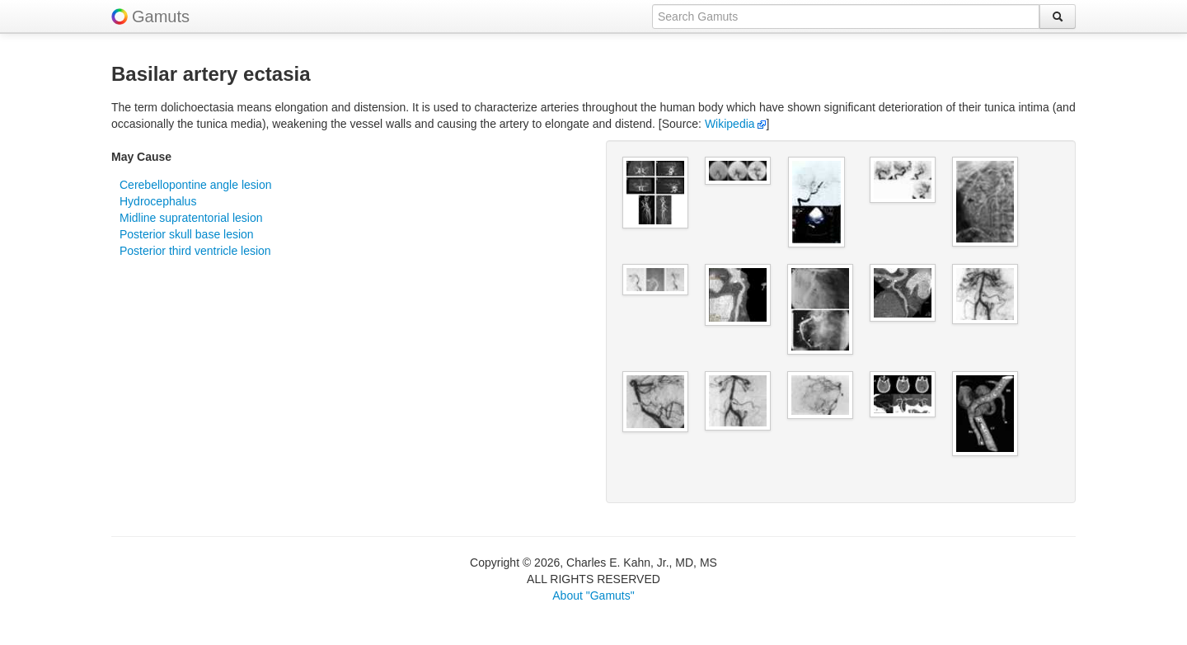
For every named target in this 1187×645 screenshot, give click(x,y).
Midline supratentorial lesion (191, 217)
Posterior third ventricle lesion (195, 250)
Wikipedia (736, 123)
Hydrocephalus (158, 201)
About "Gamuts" (593, 595)
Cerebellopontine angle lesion (195, 184)
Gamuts (161, 16)
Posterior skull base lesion (187, 234)
